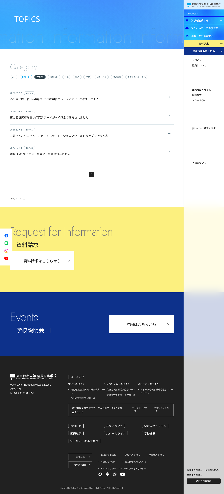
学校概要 (149, 433)
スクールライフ (116, 433)
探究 (88, 76)
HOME (12, 198)
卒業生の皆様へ (194, 475)
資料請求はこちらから (42, 260)
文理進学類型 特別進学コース (121, 389)
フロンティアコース (161, 409)
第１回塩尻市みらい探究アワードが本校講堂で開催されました (49, 117)
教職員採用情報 (108, 455)
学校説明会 (204, 51)
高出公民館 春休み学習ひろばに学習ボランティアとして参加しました (54, 99)
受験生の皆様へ (194, 470)
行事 (67, 76)
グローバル (101, 76)
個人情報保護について (136, 461)
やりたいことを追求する (201, 28)
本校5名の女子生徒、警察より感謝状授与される (40, 154)
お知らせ (197, 60)
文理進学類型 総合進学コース (121, 394)
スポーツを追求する (199, 36)
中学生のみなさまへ (137, 76)
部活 (77, 76)
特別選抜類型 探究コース (83, 397)
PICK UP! (26, 76)
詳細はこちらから (141, 324)
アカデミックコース (139, 409)
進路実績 (117, 76)
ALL (14, 76)
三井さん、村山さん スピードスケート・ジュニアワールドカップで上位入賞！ (60, 136)
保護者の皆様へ (213, 470)
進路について (114, 426)
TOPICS (40, 76)
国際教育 (197, 75)
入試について (199, 91)
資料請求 (204, 43)
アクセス (14, 388)
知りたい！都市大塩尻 (84, 441)
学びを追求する (196, 20)
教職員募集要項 (203, 481)
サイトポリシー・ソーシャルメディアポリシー (123, 468)
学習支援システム (201, 70)
